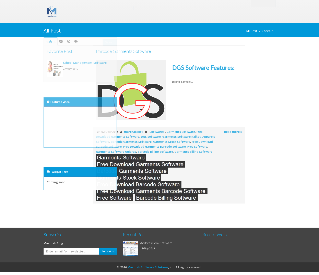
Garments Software (146, 132)
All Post (251, 31)
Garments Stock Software (137, 142)
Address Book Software (156, 243)
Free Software (163, 146)
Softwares (122, 132)
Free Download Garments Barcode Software (120, 146)
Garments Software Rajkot (147, 137)
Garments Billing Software (159, 152)
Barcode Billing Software (120, 152)
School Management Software (85, 46)
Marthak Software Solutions (148, 267)
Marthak (96, 7)
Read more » (199, 132)
